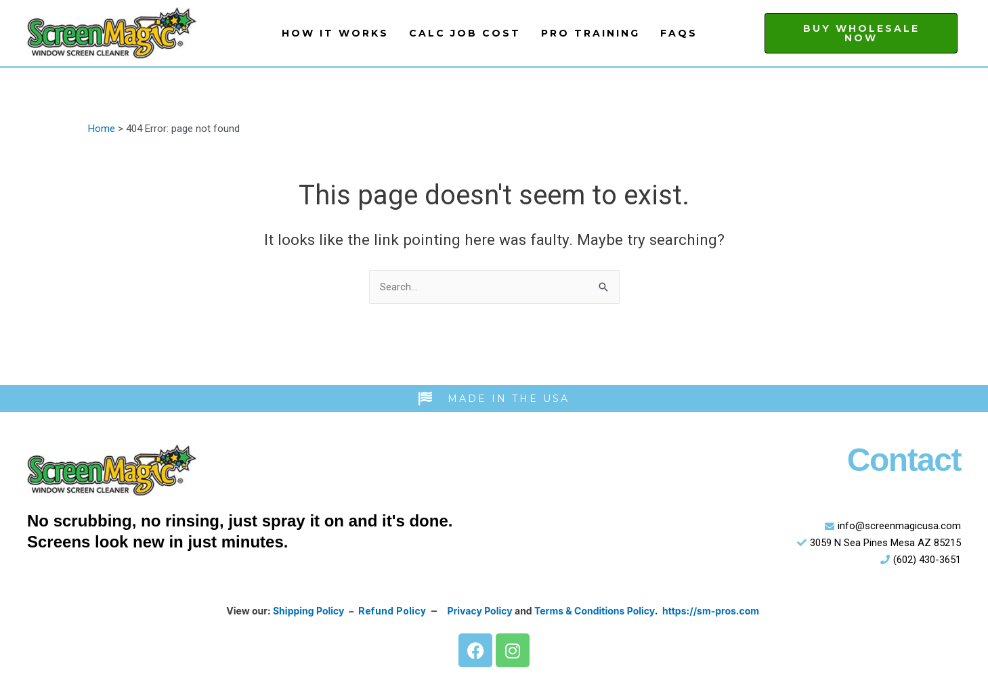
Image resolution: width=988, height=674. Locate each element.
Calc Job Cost (465, 33)
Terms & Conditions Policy (595, 611)
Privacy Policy (480, 611)
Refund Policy (391, 612)
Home (101, 128)
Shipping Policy (308, 611)
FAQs (678, 33)
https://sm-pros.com (711, 611)
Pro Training (590, 33)
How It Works (335, 33)
